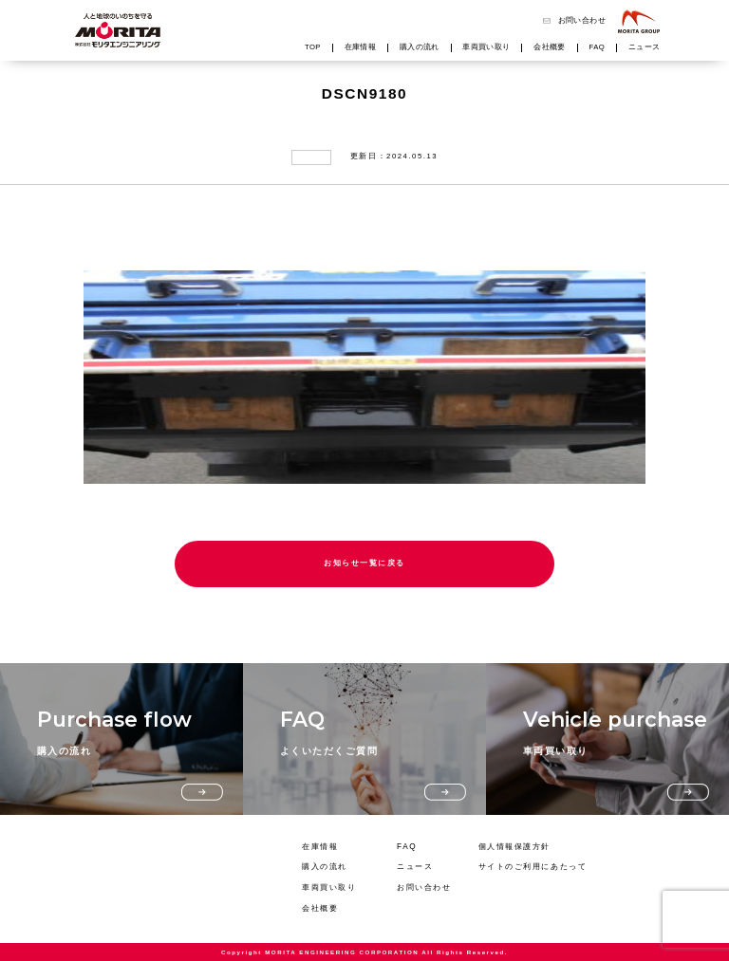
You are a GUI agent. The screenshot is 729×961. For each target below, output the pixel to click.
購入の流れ (419, 47)
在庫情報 (361, 47)
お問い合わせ (582, 21)
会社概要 (549, 47)
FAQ (597, 47)
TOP (313, 47)
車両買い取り (486, 47)
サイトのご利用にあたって (533, 866)
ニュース (644, 47)
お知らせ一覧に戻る (364, 563)
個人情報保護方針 (514, 846)
